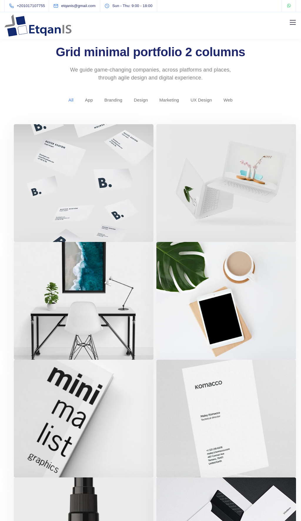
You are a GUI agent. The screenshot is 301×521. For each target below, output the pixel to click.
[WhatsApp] (289, 6)
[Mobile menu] (292, 22)
